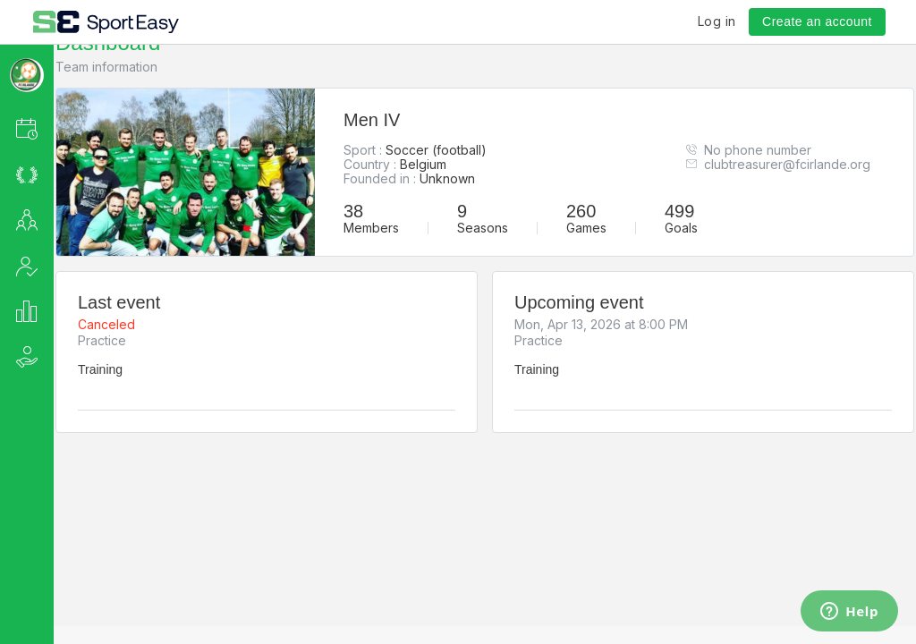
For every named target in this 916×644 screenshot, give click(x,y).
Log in (717, 21)
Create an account (817, 21)
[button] (50, 128)
